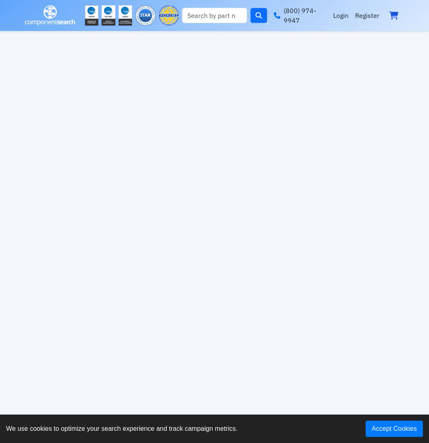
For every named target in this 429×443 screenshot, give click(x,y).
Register (367, 15)
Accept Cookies (394, 428)
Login (341, 15)
